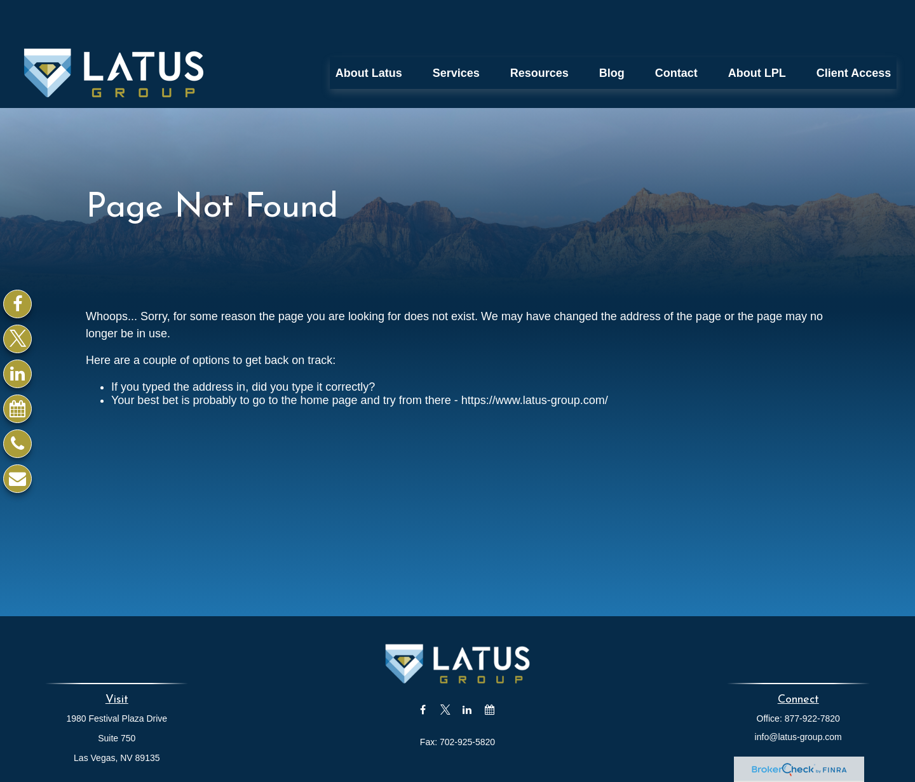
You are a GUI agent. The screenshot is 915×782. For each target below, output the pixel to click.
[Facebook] (17, 304)
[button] (369, 35)
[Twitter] (17, 339)
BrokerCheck (583, 772)
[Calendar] (17, 408)
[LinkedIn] (17, 374)
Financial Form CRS (466, 749)
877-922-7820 (812, 680)
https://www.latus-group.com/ (534, 362)
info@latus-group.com (798, 699)
